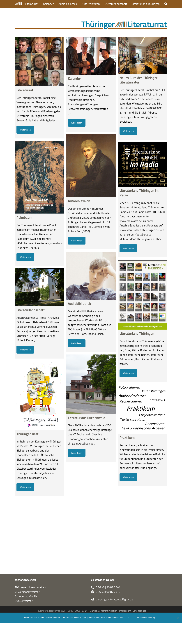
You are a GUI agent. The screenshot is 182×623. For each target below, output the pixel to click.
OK (128, 618)
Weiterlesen (25, 129)
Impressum (125, 611)
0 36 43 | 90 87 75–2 (105, 592)
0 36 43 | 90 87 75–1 (105, 587)
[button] (166, 4)
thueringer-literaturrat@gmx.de (112, 599)
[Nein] (178, 617)
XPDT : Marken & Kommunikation (99, 611)
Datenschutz (139, 611)
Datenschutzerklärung (146, 618)
